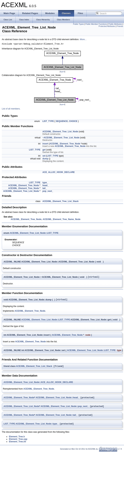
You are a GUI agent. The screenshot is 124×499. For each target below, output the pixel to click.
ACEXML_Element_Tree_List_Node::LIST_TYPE (34, 233)
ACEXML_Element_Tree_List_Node (60, 132)
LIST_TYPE (48, 122)
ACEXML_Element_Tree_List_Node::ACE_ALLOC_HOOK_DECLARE (38, 384)
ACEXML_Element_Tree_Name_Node (61, 220)
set (43, 156)
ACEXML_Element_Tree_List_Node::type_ (37, 427)
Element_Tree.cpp (18, 442)
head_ (45, 186)
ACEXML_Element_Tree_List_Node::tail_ (56, 418)
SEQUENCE (62, 122)
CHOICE (73, 122)
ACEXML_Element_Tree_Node (64, 144)
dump (45, 159)
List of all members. (11, 109)
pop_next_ (47, 191)
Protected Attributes (107, 26)
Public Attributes (115, 24)
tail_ (44, 189)
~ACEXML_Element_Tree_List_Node (60, 138)
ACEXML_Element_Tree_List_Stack (60, 202)
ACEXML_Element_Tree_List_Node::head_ (57, 400)
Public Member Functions (96, 24)
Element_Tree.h (17, 440)
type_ (45, 183)
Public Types (78, 24)
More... (83, 39)
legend (62, 72)
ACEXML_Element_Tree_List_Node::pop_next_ (65, 409)
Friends (120, 26)
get (44, 150)
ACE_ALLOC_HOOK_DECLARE (58, 173)
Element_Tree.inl (17, 445)
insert (45, 144)
